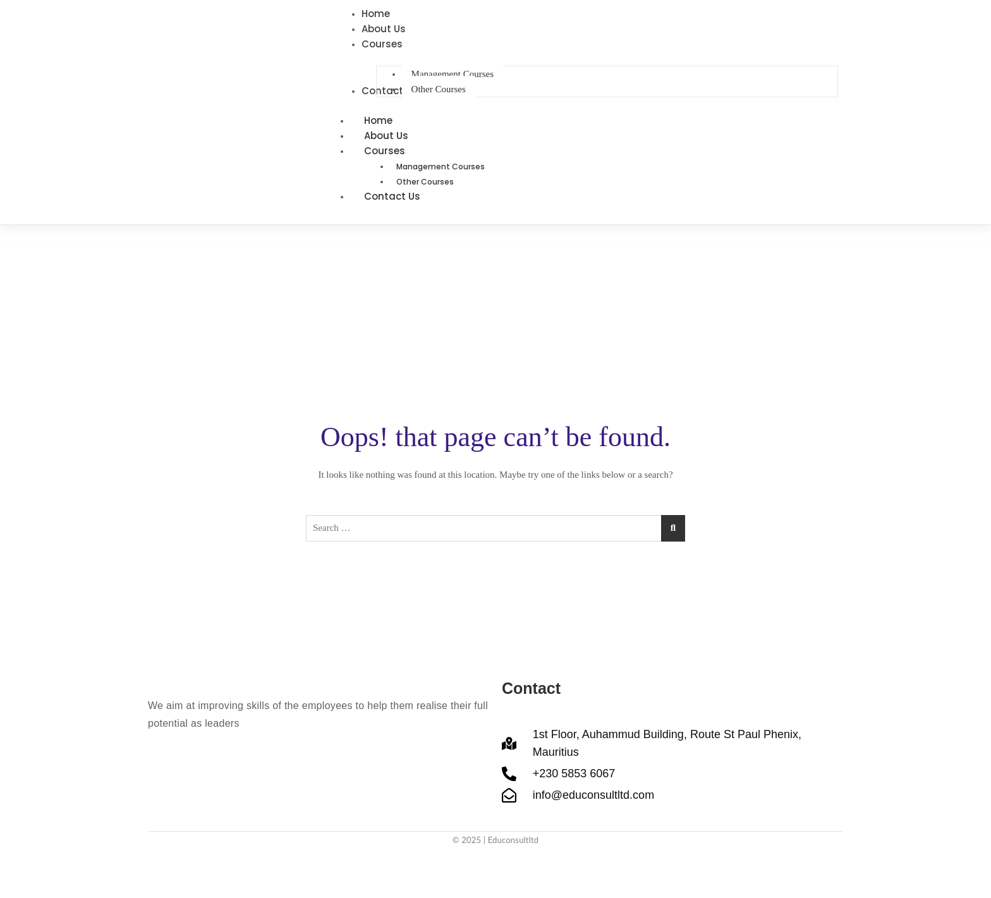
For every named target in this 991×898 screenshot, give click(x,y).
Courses (398, 150)
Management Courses (440, 166)
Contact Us (392, 196)
